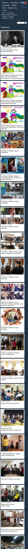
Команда (4, 16)
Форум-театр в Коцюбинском (10, 403)
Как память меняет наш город (10, 479)
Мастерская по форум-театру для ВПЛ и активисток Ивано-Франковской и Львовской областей (12, 76)
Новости (5, 3)
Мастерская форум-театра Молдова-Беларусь (9, 50)
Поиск (18, 21)
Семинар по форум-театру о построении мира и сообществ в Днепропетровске (11, 177)
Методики (4, 18)
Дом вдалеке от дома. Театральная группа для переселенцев (12, 530)
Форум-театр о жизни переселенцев (7, 505)
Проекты (11, 18)
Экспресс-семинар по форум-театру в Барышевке (10, 353)
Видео (14, 5)
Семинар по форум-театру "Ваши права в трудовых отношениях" (11, 252)
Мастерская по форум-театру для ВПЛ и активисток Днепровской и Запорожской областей (11, 102)
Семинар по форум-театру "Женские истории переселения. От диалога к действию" (12, 304)
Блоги (3, 13)
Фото (4, 8)
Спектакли (14, 3)
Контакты (11, 16)
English (23, 5)
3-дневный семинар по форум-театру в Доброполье (11, 454)
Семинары (6, 5)
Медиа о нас (12, 8)
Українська (24, 7)
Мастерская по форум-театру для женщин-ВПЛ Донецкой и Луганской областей (12, 127)
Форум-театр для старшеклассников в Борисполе (11, 429)
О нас (4, 10)
